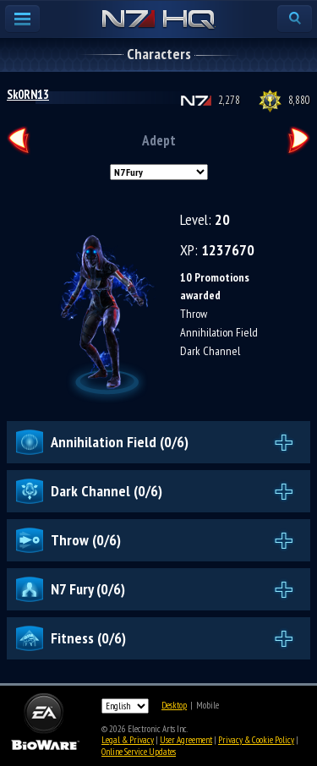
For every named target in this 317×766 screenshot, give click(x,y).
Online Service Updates (138, 752)
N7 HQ (158, 20)
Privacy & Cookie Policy (256, 740)
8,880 (299, 100)
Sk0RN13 (28, 94)
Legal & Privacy (127, 740)
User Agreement (186, 740)
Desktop (174, 705)
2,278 (229, 100)
